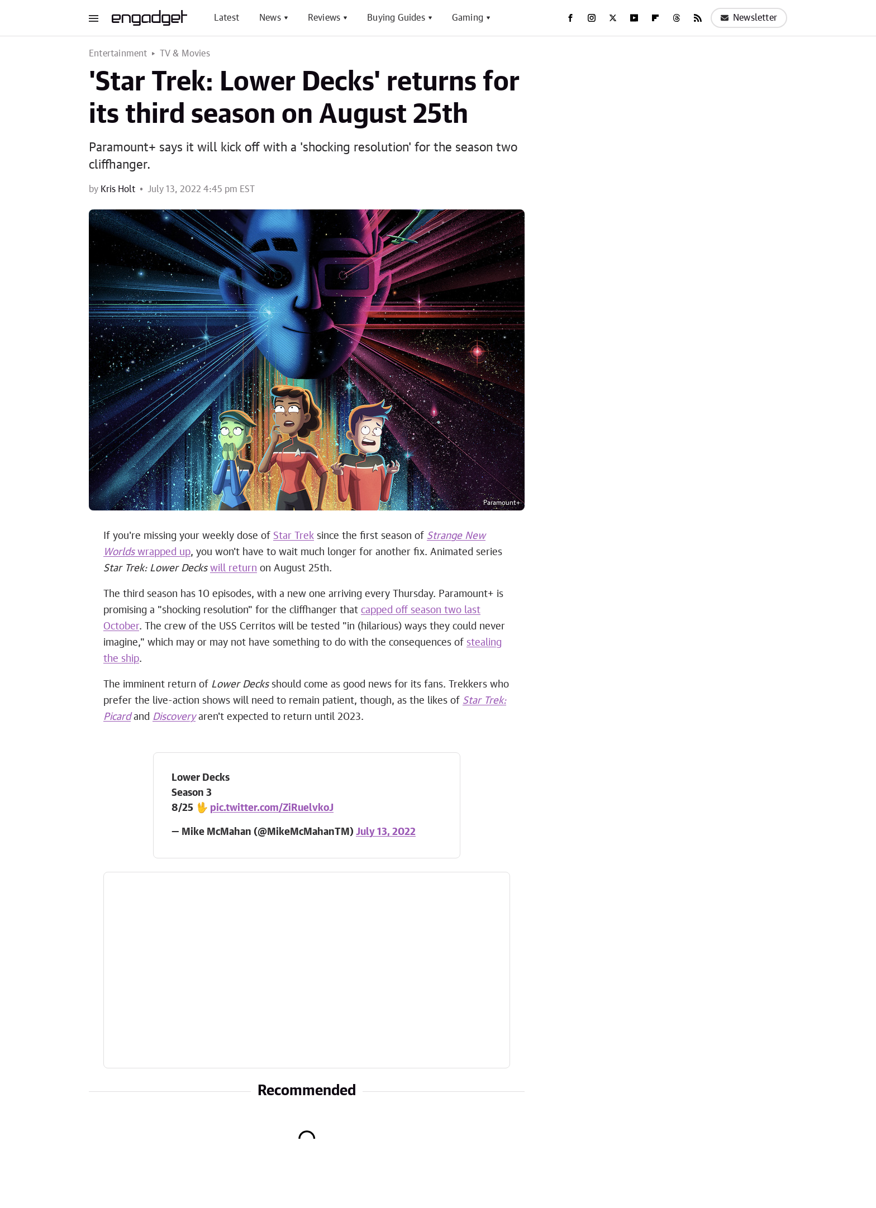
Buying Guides (396, 17)
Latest (226, 17)
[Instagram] (591, 17)
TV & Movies (185, 53)
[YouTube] (634, 17)
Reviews (324, 17)
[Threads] (676, 17)
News (270, 17)
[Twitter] (612, 17)
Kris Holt (118, 189)
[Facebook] (570, 17)
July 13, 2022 (386, 832)
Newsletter (749, 17)
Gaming (467, 17)
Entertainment (118, 53)
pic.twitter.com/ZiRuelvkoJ (272, 808)
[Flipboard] (655, 17)
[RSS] (697, 17)
